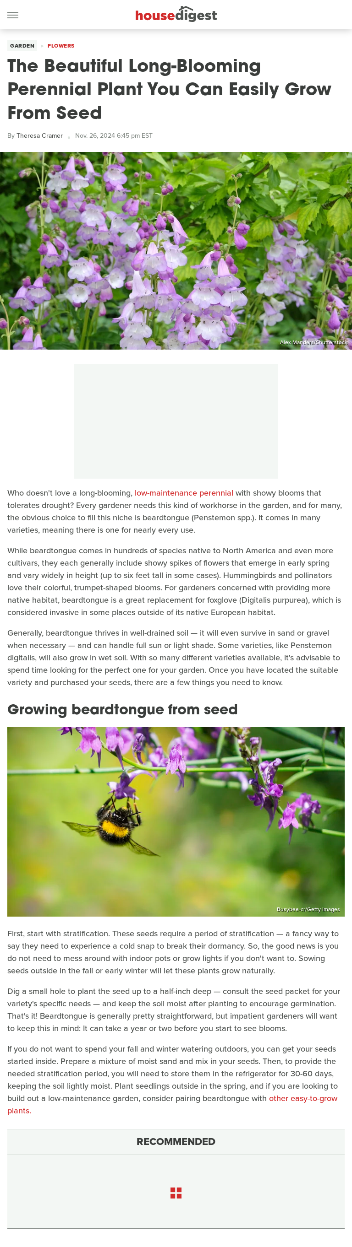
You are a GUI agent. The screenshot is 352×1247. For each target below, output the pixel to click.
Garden (22, 46)
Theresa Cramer (39, 135)
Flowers (61, 46)
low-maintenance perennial (184, 493)
